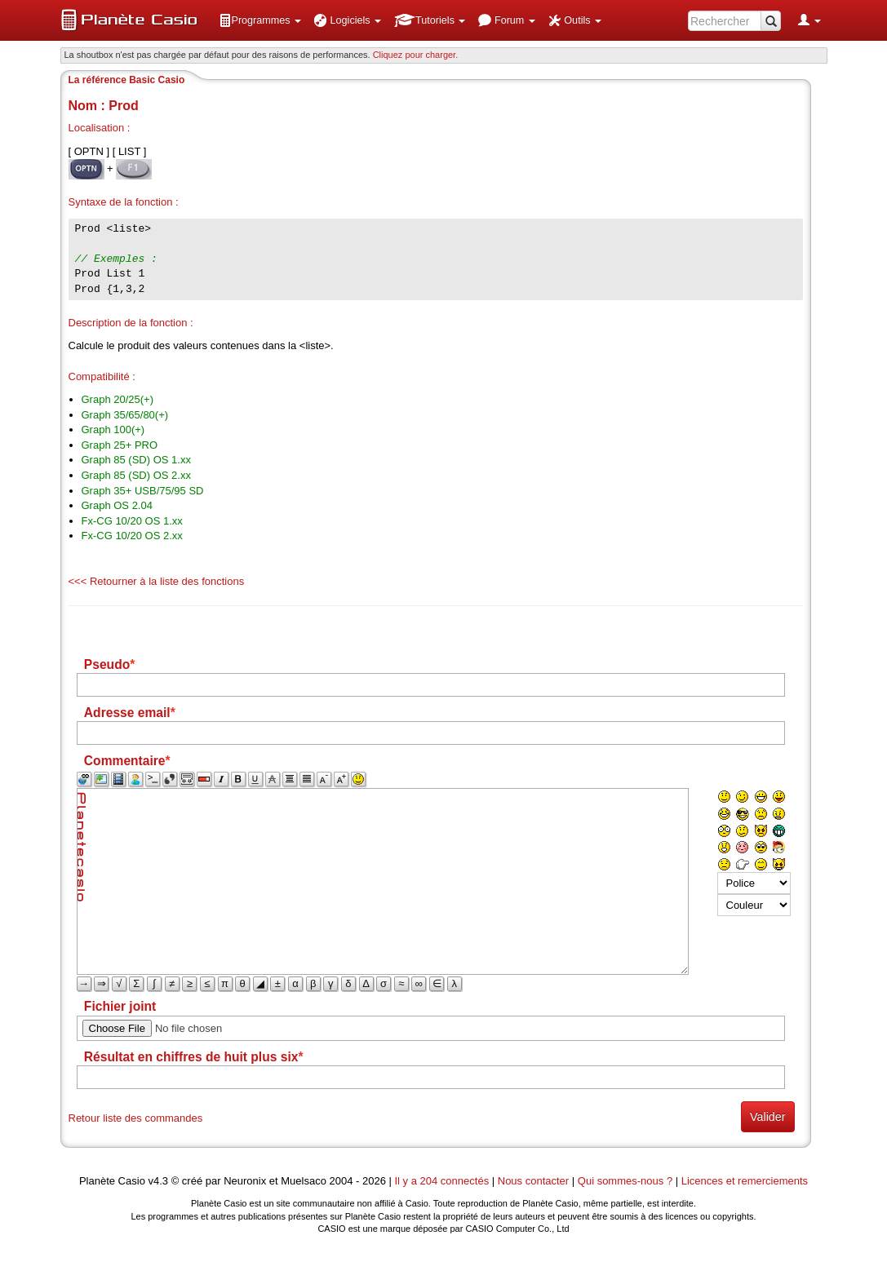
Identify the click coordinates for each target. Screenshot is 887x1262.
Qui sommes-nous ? (625, 1181)
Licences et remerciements (744, 1181)
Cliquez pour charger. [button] (416, 55)
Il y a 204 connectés (443, 1181)
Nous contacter (533, 1181)
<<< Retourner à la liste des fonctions (157, 581)
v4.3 (158, 1181)
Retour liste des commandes (136, 1118)
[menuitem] (260, 20)
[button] (260, 20)
